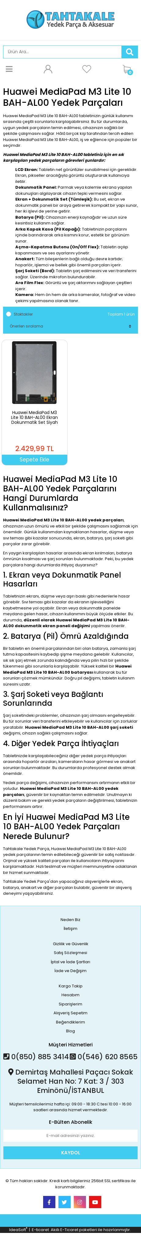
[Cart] (129, 69)
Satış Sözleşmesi (70, 953)
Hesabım (70, 995)
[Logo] (70, 19)
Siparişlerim (70, 1004)
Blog (70, 1031)
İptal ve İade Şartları (70, 962)
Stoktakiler (23, 314)
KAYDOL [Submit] (70, 1152)
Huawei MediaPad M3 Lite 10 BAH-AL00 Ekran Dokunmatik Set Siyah (34, 417)
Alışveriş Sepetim (70, 1013)
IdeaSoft (18, 1230)
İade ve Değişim (70, 971)
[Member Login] (48, 69)
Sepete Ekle (34, 459)
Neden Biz (70, 920)
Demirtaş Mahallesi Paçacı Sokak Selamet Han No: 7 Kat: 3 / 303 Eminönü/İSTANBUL (70, 1081)
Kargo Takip (71, 986)
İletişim (70, 928)
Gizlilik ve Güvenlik (70, 944)
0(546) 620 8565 (104, 1057)
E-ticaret (40, 1230)
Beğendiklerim (70, 1022)
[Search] (62, 52)
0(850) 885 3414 (36, 1057)
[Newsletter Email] (70, 1136)
